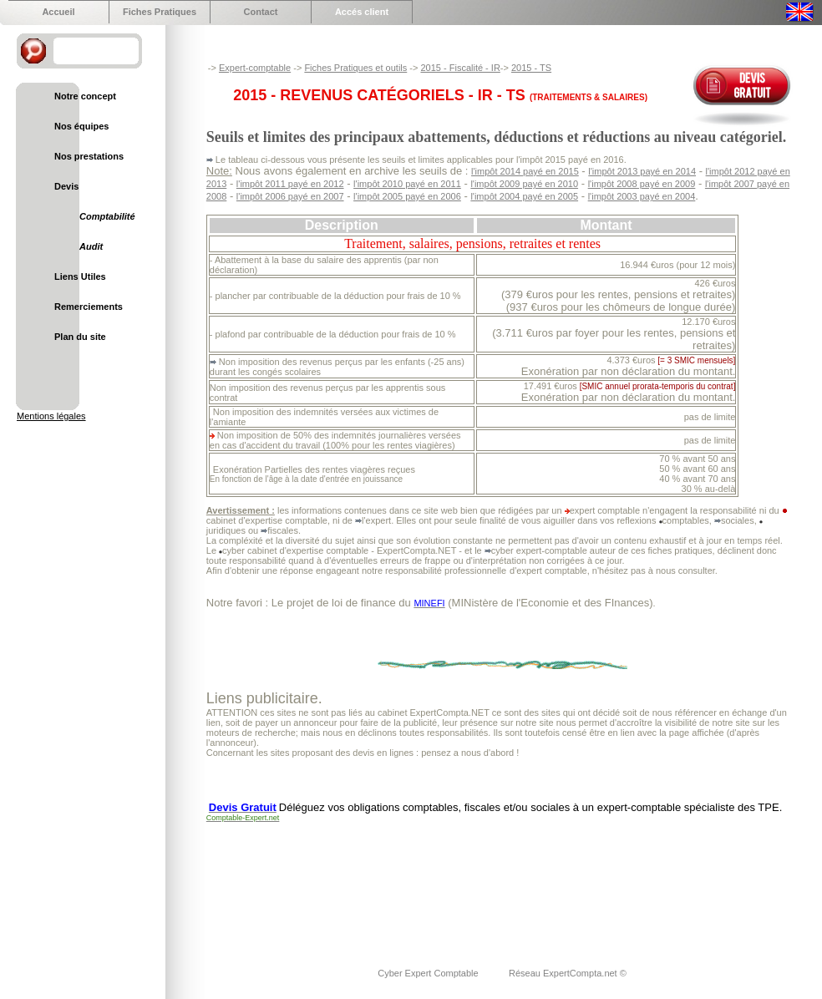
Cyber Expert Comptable (429, 973)
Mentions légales (51, 416)
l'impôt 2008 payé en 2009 (642, 184)
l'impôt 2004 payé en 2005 (524, 196)
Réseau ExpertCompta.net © (568, 973)
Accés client (361, 12)
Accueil (58, 12)
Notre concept (85, 96)
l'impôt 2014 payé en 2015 (525, 171)
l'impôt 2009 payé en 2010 (524, 184)
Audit (91, 246)
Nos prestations (89, 156)
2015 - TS (531, 68)
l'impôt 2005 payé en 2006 (407, 196)
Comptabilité (107, 216)
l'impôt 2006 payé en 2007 (290, 196)
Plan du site (80, 337)
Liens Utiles (80, 276)
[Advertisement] (260, 884)
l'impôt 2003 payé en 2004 (642, 196)
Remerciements (88, 307)
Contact (261, 12)
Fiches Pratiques (159, 12)
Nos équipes (81, 126)
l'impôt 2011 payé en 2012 (290, 184)
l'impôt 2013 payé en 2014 (642, 171)
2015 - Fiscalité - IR (460, 68)
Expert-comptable (255, 68)
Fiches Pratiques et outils (355, 68)
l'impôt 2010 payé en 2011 (407, 184)
